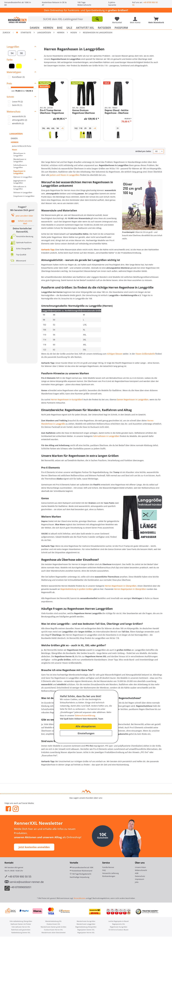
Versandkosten (79, 899)
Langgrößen (13, 47)
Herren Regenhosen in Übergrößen (121, 587)
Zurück (6, 33)
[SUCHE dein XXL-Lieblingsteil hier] (65, 19)
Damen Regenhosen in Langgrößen (132, 400)
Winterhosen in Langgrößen (19, 155)
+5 (62, 129)
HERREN (14, 143)
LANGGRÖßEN (16, 135)
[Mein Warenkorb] (156, 18)
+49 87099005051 (20, 888)
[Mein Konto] (136, 18)
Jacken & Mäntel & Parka (21, 147)
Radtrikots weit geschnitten (20, 931)
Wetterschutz (13, 112)
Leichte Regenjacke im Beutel (118, 922)
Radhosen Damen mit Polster (21, 925)
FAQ (104, 871)
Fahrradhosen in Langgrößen (19, 188)
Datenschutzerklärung (85, 715)
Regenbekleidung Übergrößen (85, 928)
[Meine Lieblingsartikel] (117, 18)
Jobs (136, 883)
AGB (136, 874)
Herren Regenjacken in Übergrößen (130, 590)
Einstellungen (86, 733)
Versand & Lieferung (110, 874)
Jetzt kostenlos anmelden (34, 848)
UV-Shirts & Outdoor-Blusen (118, 931)
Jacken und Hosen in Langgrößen (65, 176)
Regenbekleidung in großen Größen (76, 590)
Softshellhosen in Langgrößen (20, 167)
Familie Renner (108, 868)
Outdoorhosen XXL (53, 925)
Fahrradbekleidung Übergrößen (21, 922)
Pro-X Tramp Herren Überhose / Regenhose (52, 112)
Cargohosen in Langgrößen (24, 197)
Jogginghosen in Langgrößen (19, 183)
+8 (95, 129)
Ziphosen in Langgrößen (22, 178)
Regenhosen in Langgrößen (19, 173)
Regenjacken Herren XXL (86, 934)
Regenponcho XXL (118, 925)
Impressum (139, 880)
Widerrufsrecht (141, 871)
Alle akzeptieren (86, 726)
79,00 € (18, 92)
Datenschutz (140, 877)
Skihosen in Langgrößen (22, 193)
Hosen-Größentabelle (145, 355)
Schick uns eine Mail (25, 223)
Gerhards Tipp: (48, 250)
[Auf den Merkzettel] (62, 84)
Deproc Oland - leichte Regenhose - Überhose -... (116, 112)
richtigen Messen (114, 355)
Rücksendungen (108, 877)
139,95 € (29, 92)
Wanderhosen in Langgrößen (19, 161)
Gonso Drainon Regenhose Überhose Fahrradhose (83, 112)
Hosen (14, 151)
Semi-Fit (17, 106)
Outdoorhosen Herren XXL (53, 931)
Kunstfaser (18, 78)
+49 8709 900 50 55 (18, 877)
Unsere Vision (140, 868)
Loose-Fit (17, 102)
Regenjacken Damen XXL (86, 931)
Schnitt (10, 97)
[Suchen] (97, 19)
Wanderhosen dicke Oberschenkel (53, 934)
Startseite (26, 33)
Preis (9, 84)
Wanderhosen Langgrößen (86, 925)
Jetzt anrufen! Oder (24, 217)
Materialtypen (14, 73)
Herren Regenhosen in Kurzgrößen (66, 400)
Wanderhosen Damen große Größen (53, 928)
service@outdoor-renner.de (24, 883)
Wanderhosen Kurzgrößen (86, 922)
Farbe (9, 60)
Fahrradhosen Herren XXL (21, 928)
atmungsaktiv (19, 121)
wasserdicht (19, 117)
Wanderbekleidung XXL (53, 922)
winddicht (18, 124)
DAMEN (14, 139)
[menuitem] (65, 19)
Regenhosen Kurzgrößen (118, 928)
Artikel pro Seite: (143, 152)
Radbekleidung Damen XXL (20, 934)
